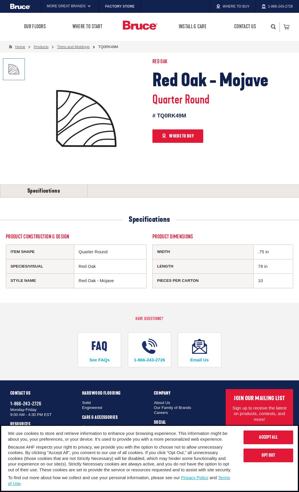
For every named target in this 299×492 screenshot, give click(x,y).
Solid (86, 402)
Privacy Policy (194, 477)
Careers (161, 412)
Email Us (199, 350)
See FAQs (99, 350)
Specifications (43, 191)
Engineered (92, 407)
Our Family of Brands (172, 407)
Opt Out (268, 455)
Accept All (268, 437)
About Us (162, 402)
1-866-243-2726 (149, 350)
